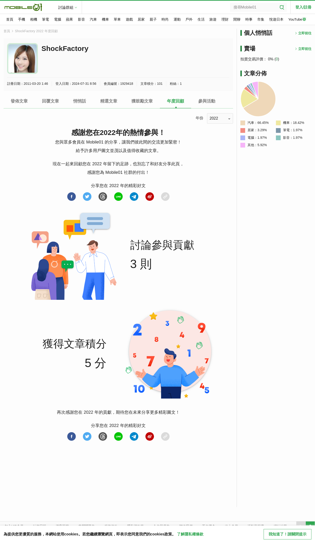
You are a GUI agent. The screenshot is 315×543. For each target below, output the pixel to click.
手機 (21, 19)
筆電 (45, 19)
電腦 (57, 19)
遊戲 (129, 19)
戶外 (189, 19)
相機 (33, 19)
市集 (260, 19)
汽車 (93, 19)
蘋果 (69, 19)
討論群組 (65, 7)
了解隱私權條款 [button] (190, 534)
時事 (248, 19)
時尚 (165, 19)
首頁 (9, 19)
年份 (199, 118)
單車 (117, 19)
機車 (105, 19)
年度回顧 (175, 101)
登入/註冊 (303, 7)
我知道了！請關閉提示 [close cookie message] (287, 534)
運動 (177, 19)
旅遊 (212, 19)
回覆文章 (50, 101)
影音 (81, 19)
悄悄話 (79, 101)
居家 (141, 19)
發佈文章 (19, 101)
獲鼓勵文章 (142, 101)
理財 (225, 19)
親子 (153, 19)
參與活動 (206, 101)
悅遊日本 (276, 19)
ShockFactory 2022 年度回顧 (36, 31)
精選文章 (108, 101)
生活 (201, 19)
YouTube (297, 19)
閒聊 (236, 19)
